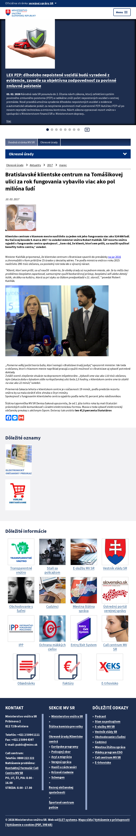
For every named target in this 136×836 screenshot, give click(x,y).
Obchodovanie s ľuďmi (110, 737)
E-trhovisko (103, 762)
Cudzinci (101, 742)
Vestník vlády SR (106, 732)
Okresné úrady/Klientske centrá (66, 739)
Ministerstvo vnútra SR (67, 716)
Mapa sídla (85, 820)
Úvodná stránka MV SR (21, 142)
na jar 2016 (114, 257)
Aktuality (35, 165)
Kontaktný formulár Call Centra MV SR (21, 770)
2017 (50, 165)
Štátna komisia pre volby (66, 726)
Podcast (100, 716)
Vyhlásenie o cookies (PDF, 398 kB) (29, 825)
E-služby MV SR (105, 727)
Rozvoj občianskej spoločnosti (61, 789)
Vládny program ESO (109, 752)
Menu (122, 12)
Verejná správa (61, 762)
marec (63, 165)
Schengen (58, 777)
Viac (8, 121)
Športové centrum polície (61, 804)
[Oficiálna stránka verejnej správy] (43, 3)
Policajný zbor (61, 752)
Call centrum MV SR (108, 757)
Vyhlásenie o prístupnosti (112, 820)
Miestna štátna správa (110, 747)
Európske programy (64, 747)
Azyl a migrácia (61, 757)
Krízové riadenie (62, 772)
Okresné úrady (49, 142)
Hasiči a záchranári (64, 767)
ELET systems (67, 820)
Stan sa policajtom (107, 721)
